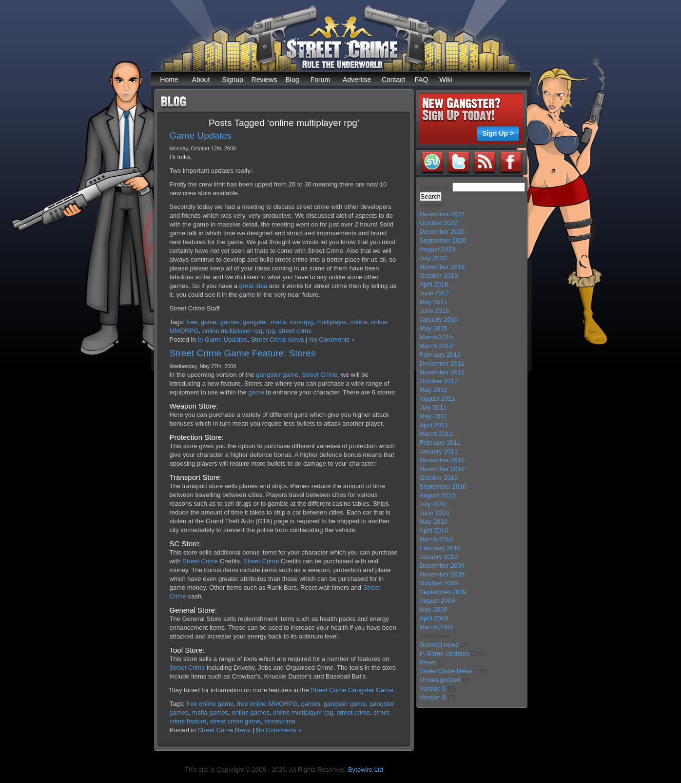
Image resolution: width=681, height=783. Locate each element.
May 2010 (434, 521)
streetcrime (279, 721)
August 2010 (437, 495)
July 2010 (433, 504)
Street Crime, (320, 374)
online (358, 322)
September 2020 (443, 240)
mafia (278, 322)
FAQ (421, 79)
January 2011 (439, 451)
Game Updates (201, 135)
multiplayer (331, 322)
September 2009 (443, 592)
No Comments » (332, 339)
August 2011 (437, 398)
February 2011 (440, 442)
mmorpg (301, 322)
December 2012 (442, 363)
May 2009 (434, 609)
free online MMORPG (267, 703)
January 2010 (439, 556)
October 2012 (439, 381)
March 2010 (436, 539)
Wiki (445, 79)
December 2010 (442, 460)
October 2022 (439, 223)
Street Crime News (277, 339)
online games (250, 712)
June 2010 (434, 512)
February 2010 (440, 548)
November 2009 (442, 574)
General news (439, 644)
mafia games (210, 712)
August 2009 (437, 600)
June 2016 (434, 310)
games (229, 322)
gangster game (277, 374)
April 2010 (434, 530)
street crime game (235, 721)
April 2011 (434, 425)
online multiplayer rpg (232, 330)
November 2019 (442, 266)
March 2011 (436, 433)
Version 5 (433, 688)
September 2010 (443, 486)
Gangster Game (370, 690)
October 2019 (439, 275)
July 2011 (433, 407)
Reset (428, 662)
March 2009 (436, 627)
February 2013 (440, 354)
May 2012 (434, 389)
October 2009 (439, 583)
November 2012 (442, 372)
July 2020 (433, 258)
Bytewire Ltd (365, 769)
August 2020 (437, 249)
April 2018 (434, 284)
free (191, 322)
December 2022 (442, 214)
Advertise (357, 79)
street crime (295, 330)
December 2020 (442, 231)
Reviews (264, 79)
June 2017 (434, 293)
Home (169, 79)
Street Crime (200, 561)
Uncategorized (440, 679)
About (201, 79)
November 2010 (442, 469)
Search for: (435, 187)
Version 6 (433, 697)
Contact (393, 79)
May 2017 (434, 302)
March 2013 (436, 346)
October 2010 (439, 477)
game (209, 322)
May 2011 (434, 416)
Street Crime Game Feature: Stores (243, 353)
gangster (255, 322)
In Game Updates (222, 339)
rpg (270, 330)
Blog (292, 79)
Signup (232, 79)
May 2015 (434, 328)
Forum (320, 79)
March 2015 (436, 337)
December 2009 (442, 565)
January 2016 (439, 319)
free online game (209, 703)
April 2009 (434, 618)
